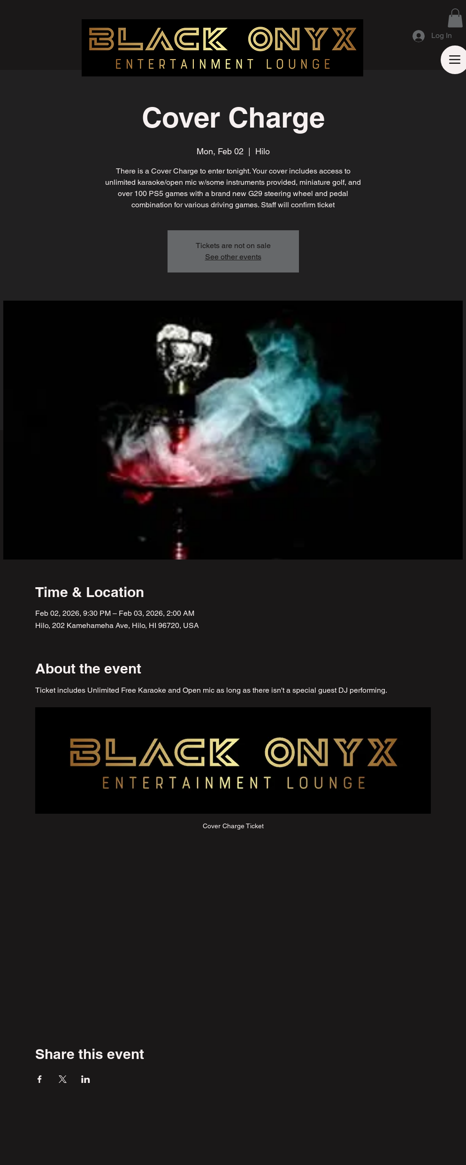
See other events (233, 256)
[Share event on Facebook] (39, 1079)
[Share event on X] (62, 1079)
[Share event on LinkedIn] (85, 1079)
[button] (455, 18)
